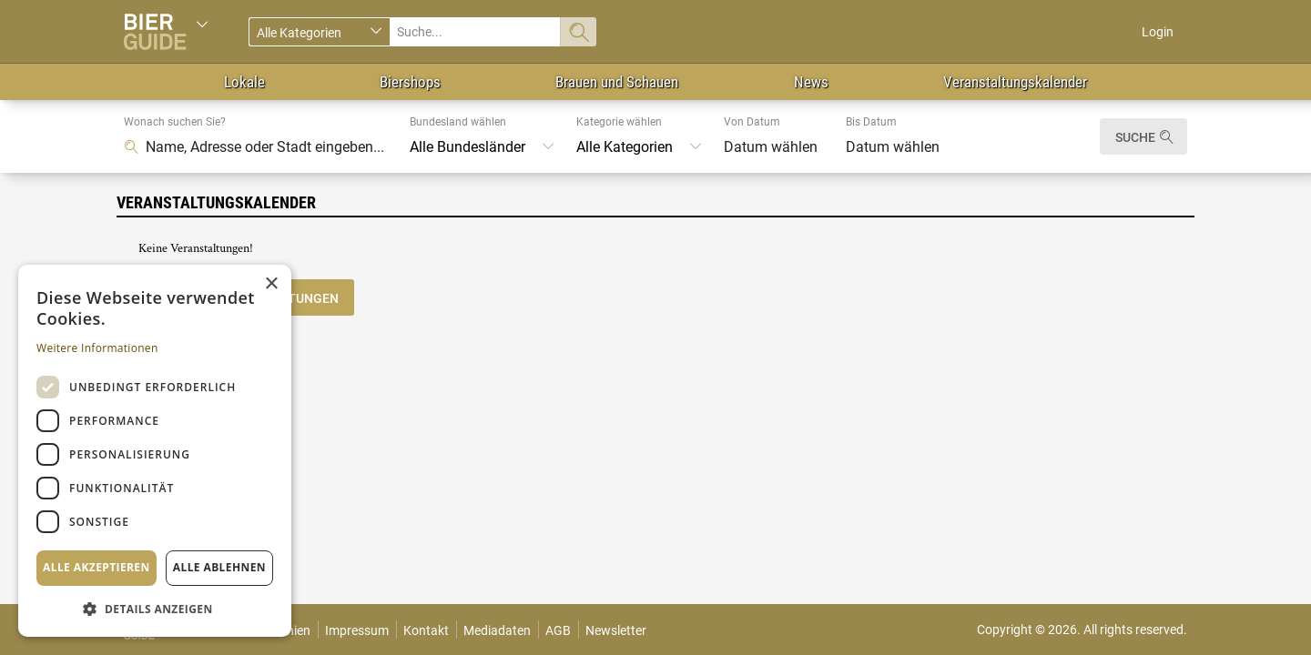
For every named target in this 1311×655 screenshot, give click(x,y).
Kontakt (426, 630)
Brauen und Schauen (616, 82)
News (811, 82)
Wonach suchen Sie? (175, 122)
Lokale (244, 82)
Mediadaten (497, 630)
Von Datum (752, 122)
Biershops (410, 82)
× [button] (271, 284)
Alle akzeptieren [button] (96, 567)
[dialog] (154, 451)
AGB (558, 630)
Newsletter (615, 630)
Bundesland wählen (458, 122)
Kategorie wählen (619, 122)
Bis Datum (871, 122)
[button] (154, 608)
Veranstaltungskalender (1015, 82)
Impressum (357, 630)
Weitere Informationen (97, 348)
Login (1158, 32)
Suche (1135, 137)
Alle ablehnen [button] (219, 567)
